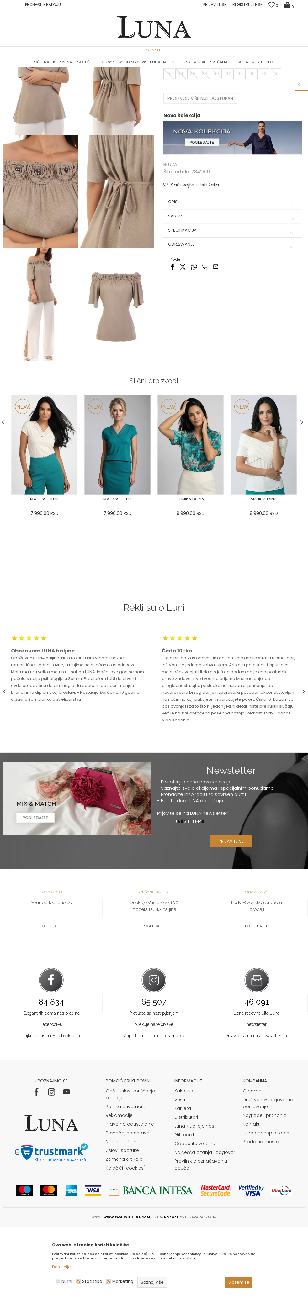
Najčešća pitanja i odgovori (205, 1223)
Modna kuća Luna (20, 76)
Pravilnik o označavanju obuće (200, 1235)
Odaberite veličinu (194, 1214)
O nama (252, 1162)
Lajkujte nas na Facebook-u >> (51, 1106)
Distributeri (186, 1188)
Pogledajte (51, 997)
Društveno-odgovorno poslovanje (268, 1173)
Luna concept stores (266, 1204)
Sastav (231, 278)
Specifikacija (231, 292)
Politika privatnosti (126, 1177)
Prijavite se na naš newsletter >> (257, 1106)
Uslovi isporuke (122, 1221)
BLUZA (70, 76)
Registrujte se (247, 4)
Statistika (92, 1281)
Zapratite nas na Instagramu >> (154, 1106)
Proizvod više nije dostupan (199, 161)
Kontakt (251, 1195)
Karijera (182, 1179)
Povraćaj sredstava (128, 1204)
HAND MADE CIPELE (54, 67)
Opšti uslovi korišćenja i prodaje (131, 1165)
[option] (53, 68)
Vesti (179, 1170)
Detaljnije (61, 1267)
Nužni (66, 1281)
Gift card (184, 1205)
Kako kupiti (186, 1162)
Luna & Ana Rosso (254, 67)
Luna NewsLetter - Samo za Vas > (155, 67)
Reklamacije (119, 1186)
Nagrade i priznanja (265, 1186)
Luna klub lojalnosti (195, 1197)
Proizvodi (51, 76)
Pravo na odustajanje (130, 1195)
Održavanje (231, 307)
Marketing (122, 1281)
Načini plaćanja (123, 1212)
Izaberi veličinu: (179, 125)
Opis (231, 264)
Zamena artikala (124, 1230)
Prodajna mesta (261, 1212)
